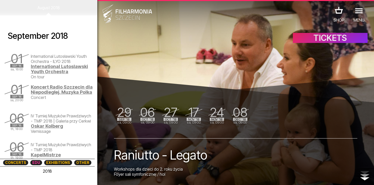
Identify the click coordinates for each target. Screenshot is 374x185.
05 (36, 176)
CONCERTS (15, 162)
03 (20, 176)
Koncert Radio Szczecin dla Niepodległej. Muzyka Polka (62, 89)
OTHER (82, 162)
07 (51, 176)
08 (58, 176)
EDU (36, 162)
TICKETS (330, 38)
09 (66, 176)
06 (43, 176)
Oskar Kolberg (47, 126)
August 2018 (48, 7)
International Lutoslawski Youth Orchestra (59, 69)
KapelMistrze (46, 155)
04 (28, 176)
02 (13, 176)
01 (6, 176)
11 (81, 176)
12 (89, 176)
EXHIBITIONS (58, 162)
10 (74, 176)
